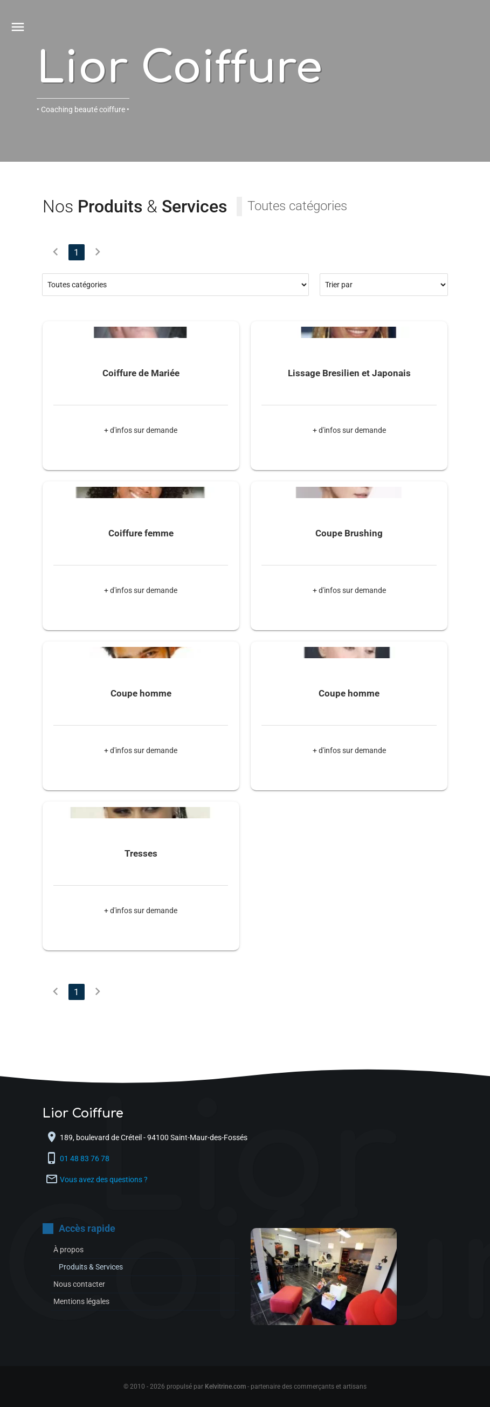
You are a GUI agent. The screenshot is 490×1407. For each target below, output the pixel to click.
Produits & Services (91, 1267)
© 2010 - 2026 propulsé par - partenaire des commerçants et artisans (245, 1386)
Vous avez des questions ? (104, 1179)
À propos (68, 1249)
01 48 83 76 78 (85, 1158)
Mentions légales (81, 1301)
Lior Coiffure (179, 69)
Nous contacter (79, 1284)
